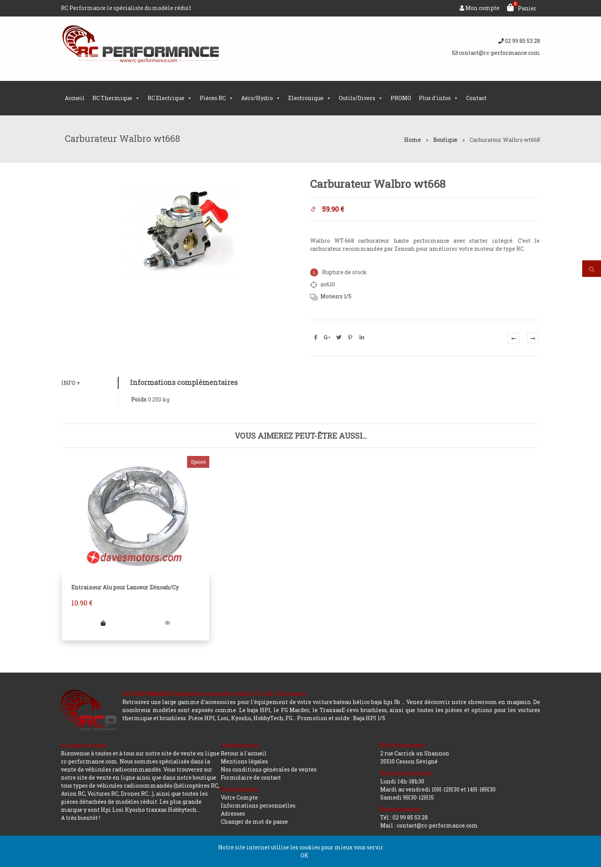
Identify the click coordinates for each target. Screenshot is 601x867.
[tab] (89, 383)
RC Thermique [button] (116, 98)
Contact (476, 98)
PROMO (401, 98)
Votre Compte (239, 797)
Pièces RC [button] (216, 98)
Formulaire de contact (251, 777)
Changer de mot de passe (254, 821)
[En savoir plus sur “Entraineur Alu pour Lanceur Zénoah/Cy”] (103, 623)
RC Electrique (170, 98)
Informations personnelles (258, 805)
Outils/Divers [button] (361, 98)
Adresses (233, 813)
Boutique (445, 139)
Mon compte (479, 8)
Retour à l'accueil (244, 753)
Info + (70, 383)
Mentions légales (244, 761)
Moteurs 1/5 (335, 296)
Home (412, 139)
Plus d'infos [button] (438, 98)
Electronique (309, 98)
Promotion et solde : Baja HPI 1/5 (341, 718)
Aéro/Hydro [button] (261, 98)
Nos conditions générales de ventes (269, 769)
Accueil (75, 98)
